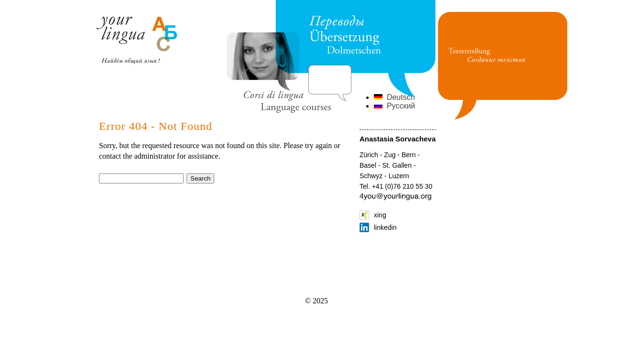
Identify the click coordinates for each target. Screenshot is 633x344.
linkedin (378, 227)
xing (373, 215)
